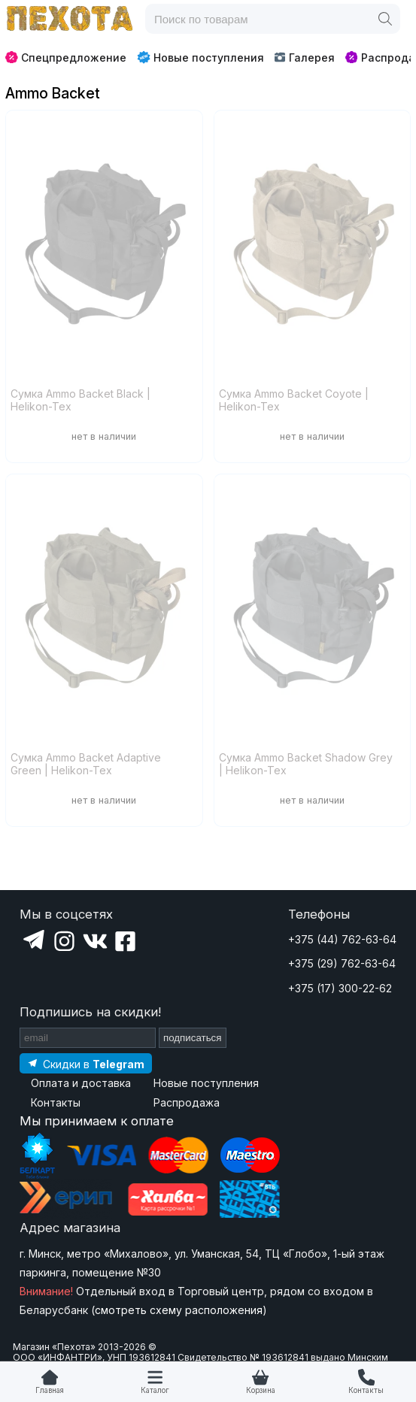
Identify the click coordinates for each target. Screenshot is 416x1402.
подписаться (192, 1037)
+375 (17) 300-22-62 (340, 988)
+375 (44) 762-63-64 (342, 939)
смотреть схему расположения (179, 1310)
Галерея (304, 57)
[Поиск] (385, 19)
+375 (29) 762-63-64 (342, 963)
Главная (49, 1390)
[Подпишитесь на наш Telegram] (86, 1063)
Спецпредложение (65, 57)
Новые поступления (200, 57)
